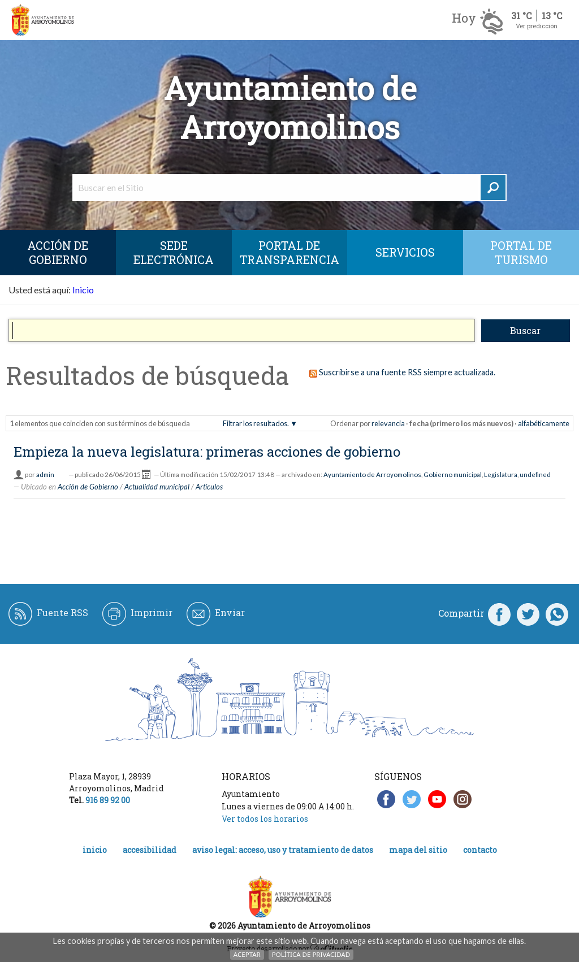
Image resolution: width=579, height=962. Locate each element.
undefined (535, 474)
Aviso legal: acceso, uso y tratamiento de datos (282, 849)
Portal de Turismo (521, 252)
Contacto (480, 849)
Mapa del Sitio (418, 849)
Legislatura (500, 474)
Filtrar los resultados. (256, 423)
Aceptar (247, 954)
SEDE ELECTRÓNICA (173, 252)
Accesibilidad (149, 849)
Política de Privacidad (311, 954)
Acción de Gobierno (57, 252)
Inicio (83, 289)
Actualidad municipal (156, 486)
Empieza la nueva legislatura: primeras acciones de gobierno (207, 452)
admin (45, 474)
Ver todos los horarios (265, 818)
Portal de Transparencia (289, 252)
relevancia (388, 423)
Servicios (405, 252)
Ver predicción (537, 25)
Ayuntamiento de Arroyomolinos (372, 474)
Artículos (209, 486)
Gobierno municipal (453, 474)
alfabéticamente (543, 423)
